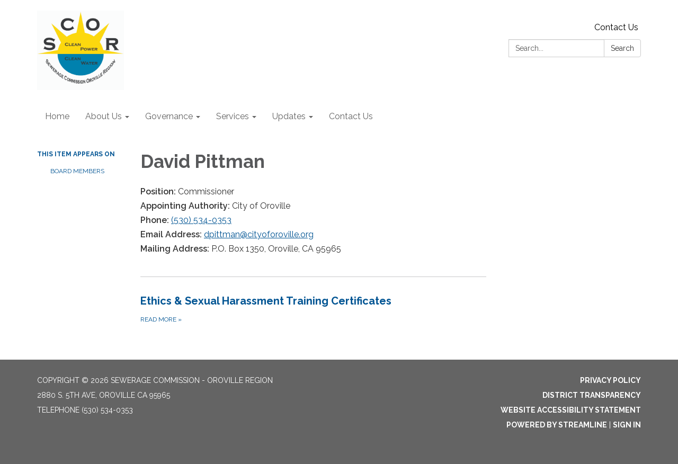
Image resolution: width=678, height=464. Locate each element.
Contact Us (616, 27)
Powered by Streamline (556, 425)
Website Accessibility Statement (571, 410)
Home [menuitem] (57, 116)
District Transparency (591, 395)
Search (622, 48)
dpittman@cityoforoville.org (259, 234)
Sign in (627, 425)
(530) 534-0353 (201, 220)
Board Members (77, 171)
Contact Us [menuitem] (351, 116)
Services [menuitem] (232, 116)
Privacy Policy (610, 380)
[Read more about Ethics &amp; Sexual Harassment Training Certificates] (313, 308)
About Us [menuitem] (103, 116)
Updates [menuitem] (289, 116)
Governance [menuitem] (169, 116)
